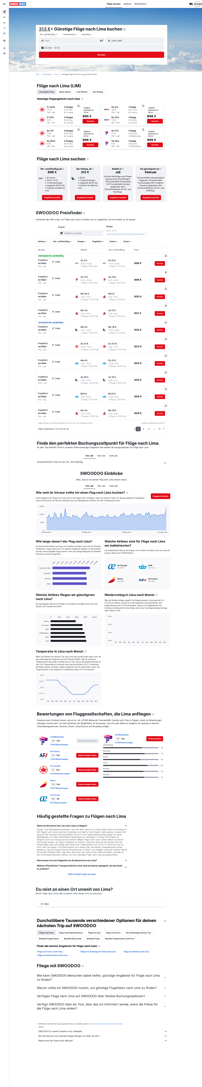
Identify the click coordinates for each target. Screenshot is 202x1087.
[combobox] (53, 34)
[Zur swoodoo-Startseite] (17, 4)
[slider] (149, 234)
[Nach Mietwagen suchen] (4, 22)
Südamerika (51, 74)
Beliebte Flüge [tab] (97, 913)
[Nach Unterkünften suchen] (4, 17)
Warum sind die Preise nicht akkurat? (106, 1015)
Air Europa (59, 769)
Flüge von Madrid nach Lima (140, 926)
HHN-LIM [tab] (117, 430)
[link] (56, 197)
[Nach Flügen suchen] (4, 11)
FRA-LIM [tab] (105, 430)
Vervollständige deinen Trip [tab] (142, 907)
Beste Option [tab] (69, 92)
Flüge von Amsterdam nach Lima (56, 930)
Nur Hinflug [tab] (102, 92)
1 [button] (142, 403)
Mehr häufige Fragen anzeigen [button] (86, 848)
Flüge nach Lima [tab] (50, 907)
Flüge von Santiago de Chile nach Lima (102, 926)
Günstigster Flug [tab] (50, 92)
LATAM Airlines (61, 711)
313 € (48, 28)
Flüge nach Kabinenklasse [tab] (75, 907)
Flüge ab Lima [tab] (98, 907)
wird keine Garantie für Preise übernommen (109, 998)
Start (41, 74)
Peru (60, 74)
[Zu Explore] (4, 33)
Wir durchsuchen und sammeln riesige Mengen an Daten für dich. (106, 1010)
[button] (4, 4)
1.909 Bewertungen (63, 719)
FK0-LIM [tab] (93, 430)
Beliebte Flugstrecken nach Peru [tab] (123, 913)
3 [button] (152, 403)
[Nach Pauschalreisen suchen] (4, 28)
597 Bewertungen (62, 777)
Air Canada (59, 740)
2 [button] (147, 403)
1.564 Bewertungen (63, 733)
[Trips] (4, 40)
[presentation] (128, 29)
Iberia (57, 755)
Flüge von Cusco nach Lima (53, 926)
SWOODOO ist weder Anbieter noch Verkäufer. (106, 1005)
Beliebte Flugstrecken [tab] (53, 913)
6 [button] (163, 403)
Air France (59, 726)
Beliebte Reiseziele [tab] (76, 913)
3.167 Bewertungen (63, 762)
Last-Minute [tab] (85, 92)
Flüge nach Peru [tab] (117, 907)
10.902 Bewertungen (64, 748)
